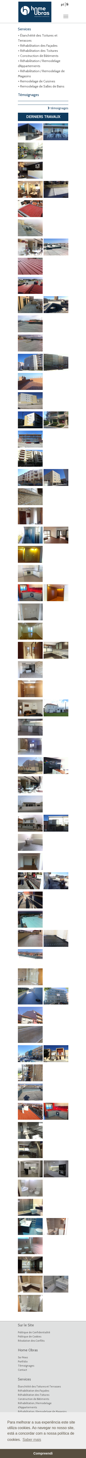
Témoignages (26, 1365)
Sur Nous (23, 1357)
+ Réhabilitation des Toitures (38, 51)
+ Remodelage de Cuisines (36, 81)
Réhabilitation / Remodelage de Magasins (42, 1411)
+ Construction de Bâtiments (38, 56)
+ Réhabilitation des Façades (38, 46)
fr (67, 4)
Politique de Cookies (29, 1336)
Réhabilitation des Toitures (33, 1394)
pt (62, 4)
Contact (22, 1369)
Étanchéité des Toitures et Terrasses (39, 1386)
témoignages (58, 108)
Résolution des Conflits (31, 1340)
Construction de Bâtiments (33, 1399)
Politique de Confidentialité (34, 1332)
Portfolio (23, 1361)
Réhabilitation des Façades (33, 1390)
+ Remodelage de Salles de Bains (41, 86)
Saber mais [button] (31, 1440)
